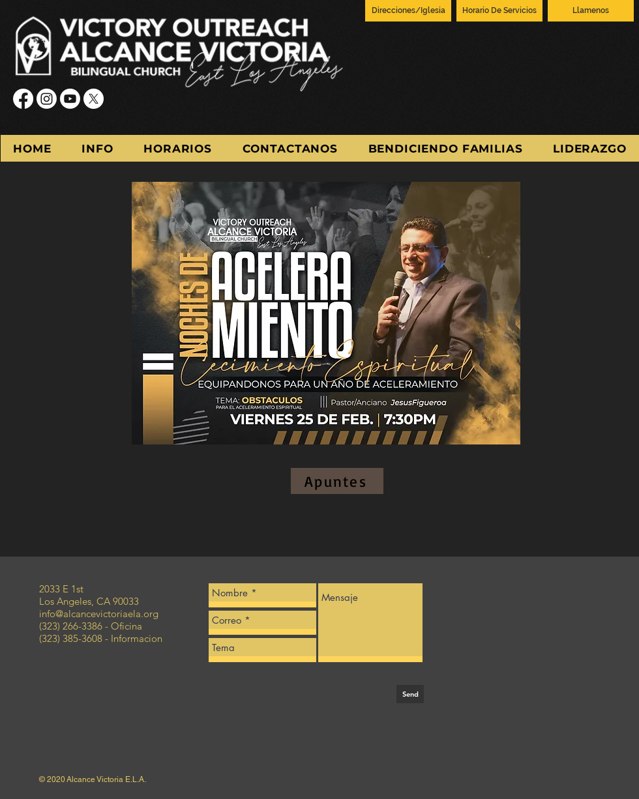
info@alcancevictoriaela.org (98, 613)
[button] (97, 148)
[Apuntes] (337, 481)
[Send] (410, 694)
